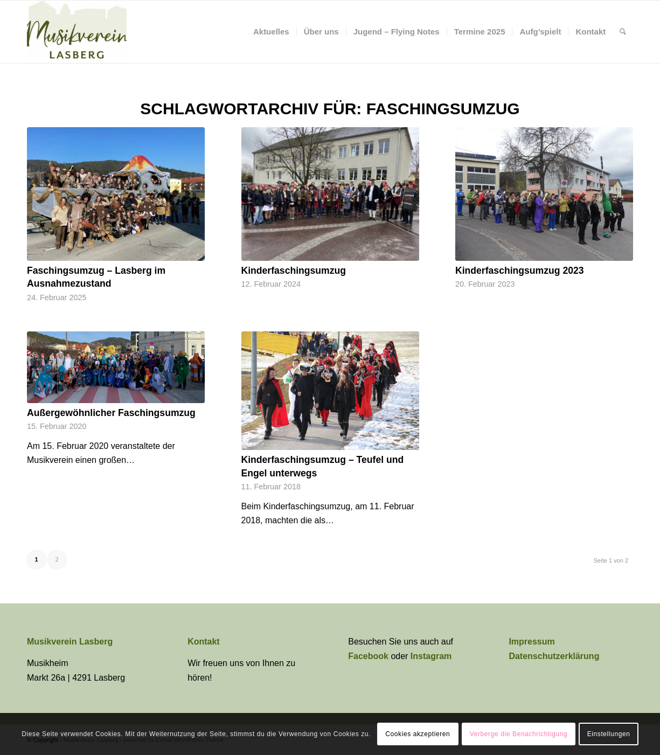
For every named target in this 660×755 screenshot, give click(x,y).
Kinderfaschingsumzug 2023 (519, 270)
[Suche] (623, 32)
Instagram (431, 656)
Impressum (531, 641)
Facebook (369, 656)
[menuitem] (271, 32)
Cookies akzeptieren (417, 734)
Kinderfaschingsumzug (293, 270)
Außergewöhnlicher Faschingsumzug (111, 412)
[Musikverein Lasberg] (77, 32)
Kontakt (203, 641)
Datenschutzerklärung (554, 656)
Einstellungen (608, 734)
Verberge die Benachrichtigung (519, 734)
